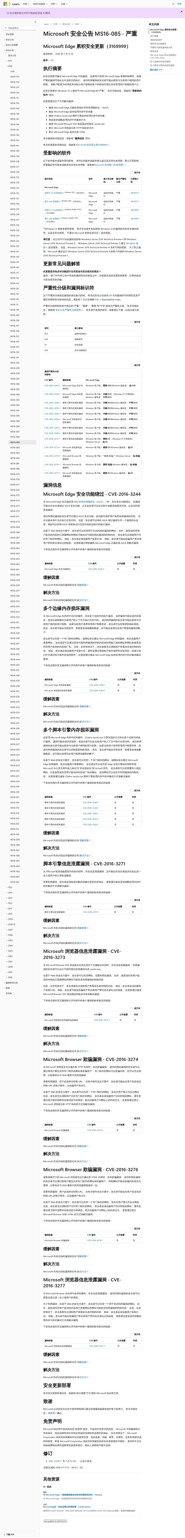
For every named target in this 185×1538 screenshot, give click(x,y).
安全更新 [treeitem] (10, 34)
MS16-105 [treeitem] (14, 336)
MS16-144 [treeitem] (14, 135)
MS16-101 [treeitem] (14, 357)
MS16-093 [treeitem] (15, 399)
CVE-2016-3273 (52, 447)
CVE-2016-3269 (52, 433)
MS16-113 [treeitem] (14, 294)
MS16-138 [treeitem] (14, 161)
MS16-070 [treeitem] (15, 521)
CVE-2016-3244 (52, 385)
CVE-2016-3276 (52, 464)
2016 (77, 24)
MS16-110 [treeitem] (14, 309)
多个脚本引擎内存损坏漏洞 (162, 65)
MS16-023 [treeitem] (15, 765)
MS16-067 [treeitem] (15, 537)
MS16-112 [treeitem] (14, 299)
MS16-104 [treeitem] (14, 341)
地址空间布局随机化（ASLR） (89, 501)
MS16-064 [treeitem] (15, 553)
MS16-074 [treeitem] (15, 500)
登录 (179, 3)
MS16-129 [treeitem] (14, 209)
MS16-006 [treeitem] (15, 855)
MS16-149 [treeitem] (14, 108)
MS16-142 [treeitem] (14, 140)
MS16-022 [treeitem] (15, 770)
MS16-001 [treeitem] (14, 882)
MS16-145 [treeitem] (14, 129)
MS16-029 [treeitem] (15, 733)
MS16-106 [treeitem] (14, 331)
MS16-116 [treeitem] (14, 278)
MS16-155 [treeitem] (14, 76)
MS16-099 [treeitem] (15, 368)
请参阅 (51, 1412)
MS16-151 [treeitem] (14, 97)
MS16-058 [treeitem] (15, 585)
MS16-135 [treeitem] (14, 177)
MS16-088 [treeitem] (15, 426)
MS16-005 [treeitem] (15, 860)
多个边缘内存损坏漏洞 (160, 61)
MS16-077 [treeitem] (15, 484)
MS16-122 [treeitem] (14, 246)
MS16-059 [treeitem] (15, 580)
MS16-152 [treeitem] (14, 92)
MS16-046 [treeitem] (15, 648)
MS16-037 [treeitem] (15, 691)
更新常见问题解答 (158, 43)
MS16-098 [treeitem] (15, 373)
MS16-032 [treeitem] (15, 717)
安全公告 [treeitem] (12, 55)
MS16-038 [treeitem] (15, 686)
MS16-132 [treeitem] (14, 193)
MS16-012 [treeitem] (14, 823)
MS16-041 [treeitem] (14, 670)
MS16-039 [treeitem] (15, 680)
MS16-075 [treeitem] (15, 495)
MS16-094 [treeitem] (15, 394)
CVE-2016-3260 (52, 413)
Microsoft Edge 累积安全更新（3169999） (163, 31)
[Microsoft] (5, 4)
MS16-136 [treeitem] (14, 172)
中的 (96, 299)
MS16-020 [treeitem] (15, 781)
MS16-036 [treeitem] (15, 696)
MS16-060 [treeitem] (15, 574)
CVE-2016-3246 (52, 394)
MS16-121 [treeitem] (14, 251)
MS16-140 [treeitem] (14, 150)
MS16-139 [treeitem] (14, 156)
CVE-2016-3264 (52, 419)
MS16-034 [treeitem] (15, 707)
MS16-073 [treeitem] (15, 505)
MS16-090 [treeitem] (15, 415)
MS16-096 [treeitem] (15, 384)
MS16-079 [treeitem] (15, 474)
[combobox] (19, 28)
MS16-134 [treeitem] (14, 182)
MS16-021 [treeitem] (14, 776)
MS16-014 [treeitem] (14, 813)
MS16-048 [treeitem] (15, 638)
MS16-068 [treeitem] (15, 532)
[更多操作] (139, 24)
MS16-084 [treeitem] (15, 447)
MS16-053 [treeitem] (15, 611)
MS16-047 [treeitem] (15, 643)
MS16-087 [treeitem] (15, 431)
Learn (46, 24)
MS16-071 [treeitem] (14, 516)
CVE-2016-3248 (52, 402)
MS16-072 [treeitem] (15, 511)
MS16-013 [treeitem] (14, 818)
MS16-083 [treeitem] (15, 452)
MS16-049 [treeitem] (15, 633)
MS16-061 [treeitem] (14, 569)
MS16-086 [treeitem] (15, 436)
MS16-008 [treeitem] (15, 845)
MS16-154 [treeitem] (14, 82)
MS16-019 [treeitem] (14, 786)
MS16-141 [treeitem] (14, 145)
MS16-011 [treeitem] (14, 829)
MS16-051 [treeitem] (14, 622)
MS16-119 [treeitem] (14, 262)
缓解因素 (81, 584)
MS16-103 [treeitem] (14, 346)
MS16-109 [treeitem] (14, 315)
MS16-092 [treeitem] (15, 405)
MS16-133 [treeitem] (14, 188)
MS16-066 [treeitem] (15, 542)
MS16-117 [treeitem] (14, 272)
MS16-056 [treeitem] (15, 595)
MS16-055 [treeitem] (15, 601)
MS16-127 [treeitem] (14, 219)
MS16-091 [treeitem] (14, 410)
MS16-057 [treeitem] (15, 590)
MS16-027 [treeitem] (15, 744)
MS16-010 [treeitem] (14, 834)
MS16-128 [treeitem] (14, 214)
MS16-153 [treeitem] (14, 87)
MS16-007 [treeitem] (15, 850)
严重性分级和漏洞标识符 (161, 47)
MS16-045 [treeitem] (15, 654)
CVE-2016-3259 (52, 408)
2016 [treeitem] (12, 71)
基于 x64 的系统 (52, 201)
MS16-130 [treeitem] (14, 203)
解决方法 (81, 600)
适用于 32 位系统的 (53, 192)
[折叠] (35, 22)
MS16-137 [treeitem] (14, 166)
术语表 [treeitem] (9, 993)
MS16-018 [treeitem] (14, 792)
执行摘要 (154, 36)
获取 (96, 232)
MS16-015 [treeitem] (14, 807)
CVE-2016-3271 (51, 438)
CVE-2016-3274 (52, 456)
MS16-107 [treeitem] (14, 325)
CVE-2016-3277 (52, 473)
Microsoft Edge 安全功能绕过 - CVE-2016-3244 (164, 56)
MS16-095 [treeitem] (15, 389)
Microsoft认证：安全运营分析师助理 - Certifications (66, 1506)
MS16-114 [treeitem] (14, 288)
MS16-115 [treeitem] (14, 283)
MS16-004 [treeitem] (15, 866)
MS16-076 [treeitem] (15, 489)
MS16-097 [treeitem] (15, 378)
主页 (55, 24)
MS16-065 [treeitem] (15, 548)
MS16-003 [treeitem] (15, 871)
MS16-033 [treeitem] (15, 712)
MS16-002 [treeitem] (15, 876)
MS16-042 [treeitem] (15, 664)
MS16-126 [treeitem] (14, 225)
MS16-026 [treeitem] (15, 749)
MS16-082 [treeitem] (15, 458)
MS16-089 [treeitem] (15, 421)
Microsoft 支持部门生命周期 (108, 164)
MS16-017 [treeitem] (14, 797)
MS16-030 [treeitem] (15, 728)
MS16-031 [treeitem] (14, 723)
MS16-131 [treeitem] (14, 198)
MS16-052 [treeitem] (15, 617)
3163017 (134, 192)
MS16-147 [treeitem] (14, 119)
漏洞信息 (154, 51)
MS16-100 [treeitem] (14, 362)
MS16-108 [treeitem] (14, 320)
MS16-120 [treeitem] (14, 256)
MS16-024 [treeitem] (15, 760)
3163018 (134, 210)
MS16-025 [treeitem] (15, 754)
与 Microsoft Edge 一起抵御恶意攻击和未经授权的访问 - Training (72, 1494)
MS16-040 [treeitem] (15, 675)
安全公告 (66, 24)
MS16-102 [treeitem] (14, 352)
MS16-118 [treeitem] (14, 267)
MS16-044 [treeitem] (15, 659)
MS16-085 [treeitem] (15, 442)
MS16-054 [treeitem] (15, 606)
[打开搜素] (173, 4)
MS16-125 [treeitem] (14, 230)
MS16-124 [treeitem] (14, 235)
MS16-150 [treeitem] (14, 103)
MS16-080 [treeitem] (15, 468)
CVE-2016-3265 (52, 427)
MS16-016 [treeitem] (14, 802)
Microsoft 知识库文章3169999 (91, 144)
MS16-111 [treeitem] (14, 304)
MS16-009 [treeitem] (15, 839)
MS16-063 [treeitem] (15, 558)
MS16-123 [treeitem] (14, 241)
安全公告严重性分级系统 (68, 309)
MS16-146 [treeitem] (14, 124)
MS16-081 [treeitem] (14, 463)
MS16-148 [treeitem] (14, 113)
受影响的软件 (156, 39)
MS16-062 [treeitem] (15, 564)
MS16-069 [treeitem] (15, 527)
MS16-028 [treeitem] (15, 739)
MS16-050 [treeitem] (15, 627)
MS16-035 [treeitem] (15, 701)
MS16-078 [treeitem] (15, 479)
